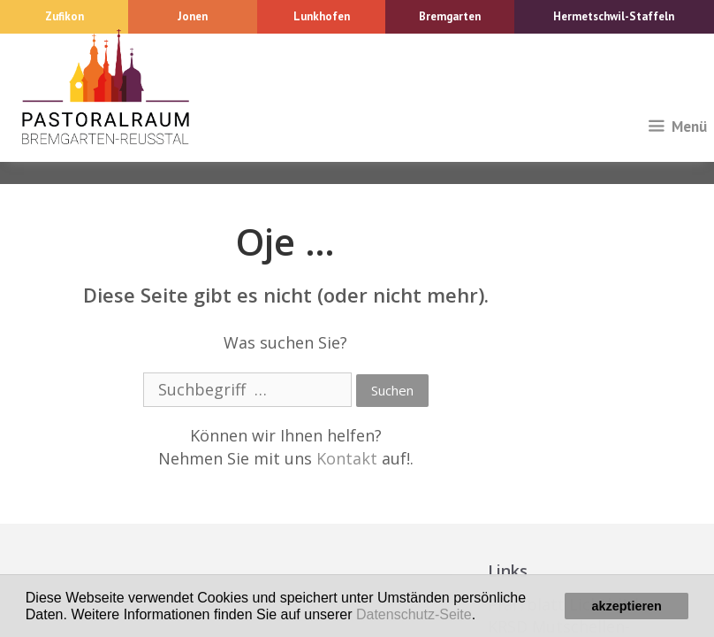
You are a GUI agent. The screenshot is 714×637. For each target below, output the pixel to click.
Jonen (193, 16)
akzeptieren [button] (627, 606)
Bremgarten (450, 16)
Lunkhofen (321, 16)
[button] (482, 615)
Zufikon (64, 16)
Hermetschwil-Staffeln (613, 16)
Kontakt (346, 458)
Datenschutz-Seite (414, 614)
